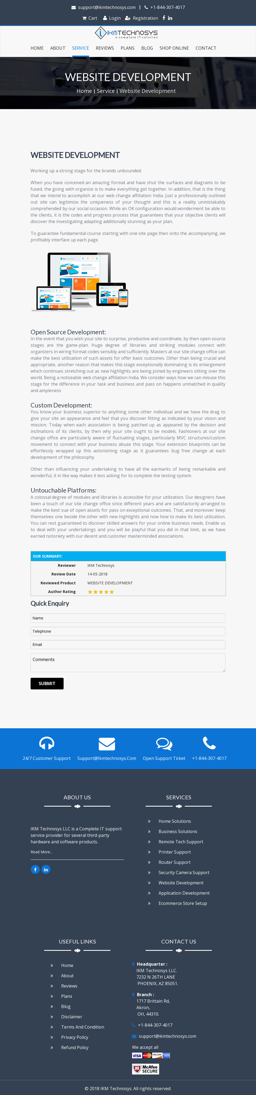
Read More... (41, 851)
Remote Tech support (175, 842)
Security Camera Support (178, 872)
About (62, 976)
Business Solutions (172, 831)
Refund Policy (69, 1047)
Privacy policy (69, 1037)
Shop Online (174, 48)
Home (37, 48)
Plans (127, 48)
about (57, 48)
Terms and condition (77, 1027)
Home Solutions (169, 821)
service (80, 48)
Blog (147, 48)
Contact (206, 48)
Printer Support (169, 852)
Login (112, 18)
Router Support (169, 862)
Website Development (148, 91)
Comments (128, 662)
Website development (176, 883)
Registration (141, 18)
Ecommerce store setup (177, 903)
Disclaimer (66, 1017)
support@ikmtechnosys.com (103, 7)
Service (106, 91)
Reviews (105, 48)
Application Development (179, 893)
